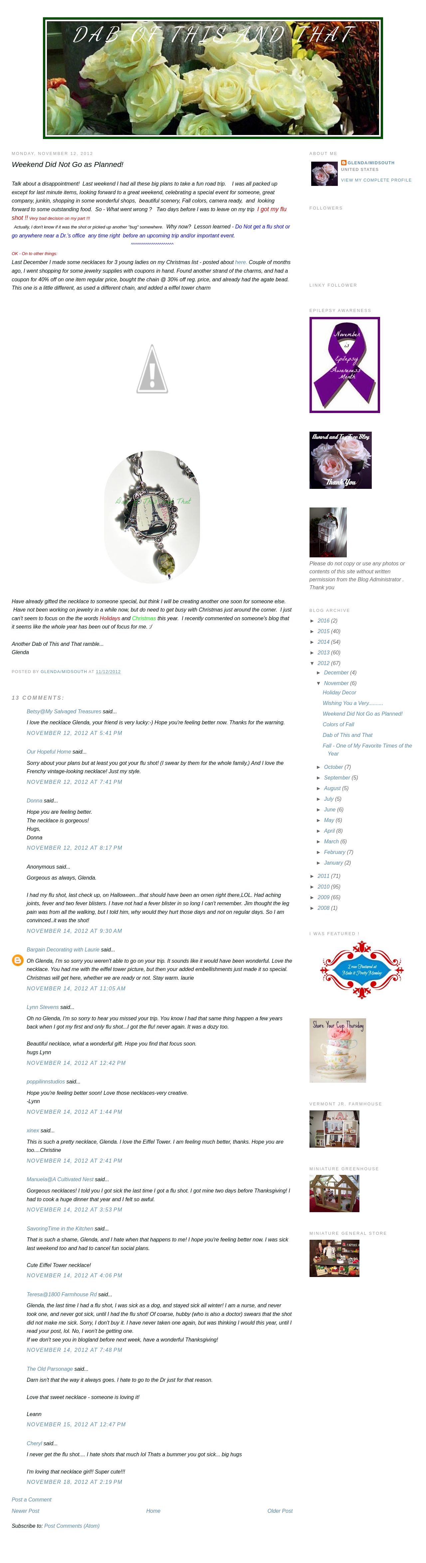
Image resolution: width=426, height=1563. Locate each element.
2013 (324, 652)
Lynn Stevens (43, 1007)
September (338, 778)
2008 (324, 908)
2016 (324, 621)
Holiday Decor (339, 692)
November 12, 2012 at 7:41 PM (74, 782)
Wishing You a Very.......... (353, 703)
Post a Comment (31, 1499)
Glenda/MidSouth (371, 163)
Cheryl (34, 1443)
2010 (324, 887)
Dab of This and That (213, 34)
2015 (324, 631)
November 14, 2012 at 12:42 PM (76, 1063)
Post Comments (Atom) (72, 1526)
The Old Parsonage (50, 1369)
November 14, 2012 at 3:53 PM (74, 1209)
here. (240, 262)
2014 (324, 642)
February (335, 852)
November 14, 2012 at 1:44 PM (74, 1112)
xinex (33, 1130)
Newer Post (25, 1511)
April (330, 831)
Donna (34, 800)
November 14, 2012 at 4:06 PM (74, 1275)
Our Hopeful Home (49, 752)
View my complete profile (376, 180)
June (330, 809)
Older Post (280, 1511)
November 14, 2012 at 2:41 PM (74, 1161)
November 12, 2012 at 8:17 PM (74, 848)
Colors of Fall (338, 724)
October (334, 767)
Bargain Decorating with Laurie (63, 949)
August (333, 788)
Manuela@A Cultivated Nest (60, 1179)
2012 (324, 663)
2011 (324, 876)
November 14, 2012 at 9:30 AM (74, 931)
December (337, 672)
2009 (324, 897)
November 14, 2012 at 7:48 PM (74, 1350)
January (334, 863)
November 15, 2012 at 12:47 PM (76, 1424)
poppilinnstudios (46, 1081)
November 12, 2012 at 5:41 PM (74, 733)
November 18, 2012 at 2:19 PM (74, 1482)
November (337, 683)
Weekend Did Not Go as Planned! (363, 714)
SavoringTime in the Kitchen (60, 1228)
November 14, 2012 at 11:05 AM (76, 988)
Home (153, 1511)
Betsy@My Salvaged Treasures (64, 711)
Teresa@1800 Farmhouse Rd (62, 1294)
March (332, 841)
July (329, 799)
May (330, 820)
